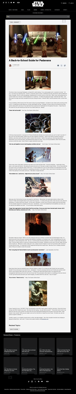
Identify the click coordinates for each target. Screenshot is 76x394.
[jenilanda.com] (45, 319)
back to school (14, 329)
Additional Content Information (15, 389)
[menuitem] (22, 10)
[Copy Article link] (65, 66)
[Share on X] (61, 66)
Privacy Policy (23, 389)
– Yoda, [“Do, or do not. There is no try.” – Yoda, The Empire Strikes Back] (24, 277)
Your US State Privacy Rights (42, 389)
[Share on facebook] (58, 66)
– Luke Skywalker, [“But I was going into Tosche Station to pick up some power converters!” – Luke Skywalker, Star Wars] (34, 249)
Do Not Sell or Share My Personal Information (37, 390)
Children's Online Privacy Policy (31, 389)
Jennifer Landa (16, 64)
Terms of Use (6, 389)
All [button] (9, 16)
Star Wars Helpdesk (60, 389)
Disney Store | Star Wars (52, 389)
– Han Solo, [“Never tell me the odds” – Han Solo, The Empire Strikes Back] (24, 110)
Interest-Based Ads (67, 389)
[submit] (61, 3)
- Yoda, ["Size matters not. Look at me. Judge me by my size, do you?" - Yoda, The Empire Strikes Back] (32, 173)
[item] (13, 10)
